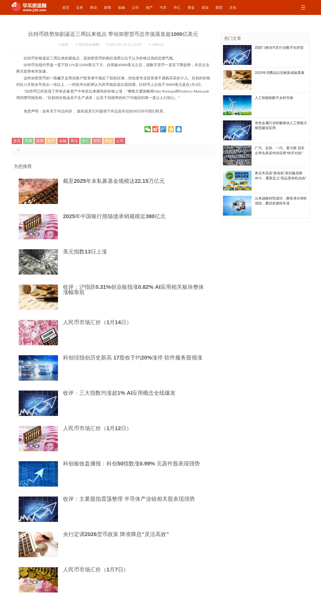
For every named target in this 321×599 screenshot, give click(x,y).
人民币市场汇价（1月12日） (97, 428)
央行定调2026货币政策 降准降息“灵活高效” (116, 534)
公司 (135, 7)
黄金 (191, 7)
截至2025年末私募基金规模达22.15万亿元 (114, 181)
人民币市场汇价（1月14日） (97, 322)
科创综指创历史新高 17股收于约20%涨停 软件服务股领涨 (132, 357)
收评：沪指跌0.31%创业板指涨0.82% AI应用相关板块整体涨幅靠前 (133, 289)
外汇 (177, 7)
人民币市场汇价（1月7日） (96, 569)
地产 (149, 7)
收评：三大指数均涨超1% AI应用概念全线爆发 (119, 393)
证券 (79, 7)
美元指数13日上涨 (85, 252)
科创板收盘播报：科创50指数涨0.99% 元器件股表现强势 (131, 463)
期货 (218, 7)
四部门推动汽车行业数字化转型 (279, 48)
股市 (51, 141)
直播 (28, 141)
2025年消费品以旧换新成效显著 (279, 73)
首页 (65, 7)
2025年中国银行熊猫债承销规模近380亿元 (114, 216)
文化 (232, 7)
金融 (121, 7)
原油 (205, 7)
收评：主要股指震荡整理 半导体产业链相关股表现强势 (129, 499)
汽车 (163, 7)
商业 (93, 7)
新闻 (107, 7)
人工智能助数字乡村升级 (274, 98)
